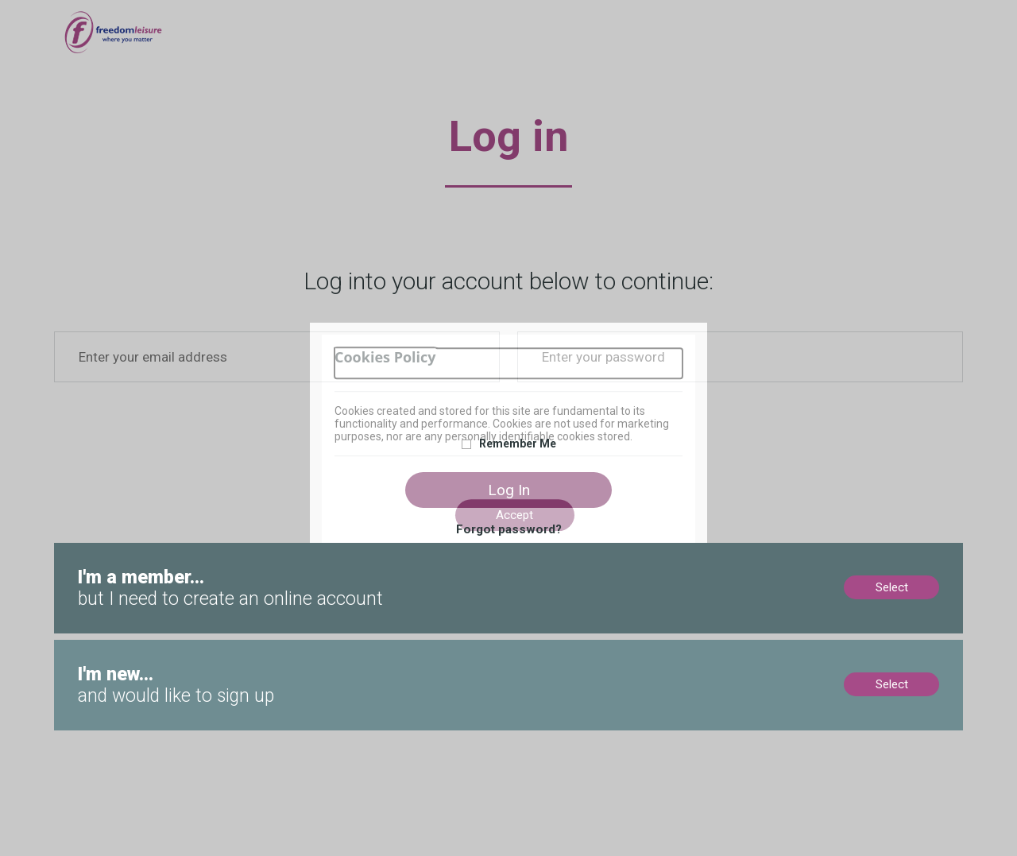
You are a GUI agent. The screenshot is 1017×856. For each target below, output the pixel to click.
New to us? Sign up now (118, 647)
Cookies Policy (385, 357)
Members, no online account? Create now (164, 550)
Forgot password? (509, 529)
